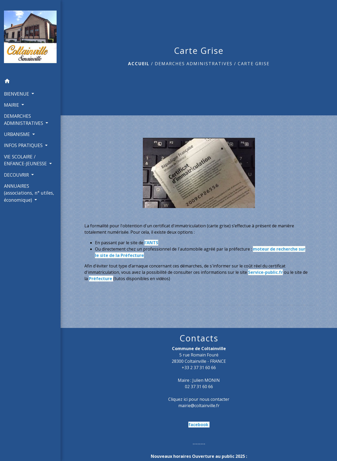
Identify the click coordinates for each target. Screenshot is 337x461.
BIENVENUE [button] (17, 94)
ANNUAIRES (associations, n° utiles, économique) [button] (29, 193)
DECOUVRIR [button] (17, 175)
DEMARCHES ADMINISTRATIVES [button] (24, 119)
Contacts (199, 338)
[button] (30, 82)
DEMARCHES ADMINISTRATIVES (194, 64)
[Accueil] (30, 38)
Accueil (138, 64)
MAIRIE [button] (12, 105)
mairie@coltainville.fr (199, 405)
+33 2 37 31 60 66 (199, 367)
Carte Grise (254, 64)
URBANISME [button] (17, 134)
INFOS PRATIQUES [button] (24, 145)
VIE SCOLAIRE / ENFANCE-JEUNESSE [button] (26, 160)
